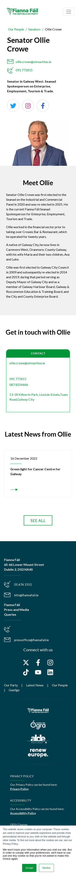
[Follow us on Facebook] (38, 662)
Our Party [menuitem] (11, 685)
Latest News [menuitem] (35, 685)
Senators (34, 29)
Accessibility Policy (23, 813)
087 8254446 (18, 385)
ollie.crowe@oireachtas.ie (33, 62)
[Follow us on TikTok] (26, 672)
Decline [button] (46, 868)
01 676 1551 (23, 584)
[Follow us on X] (26, 662)
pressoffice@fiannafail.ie (31, 640)
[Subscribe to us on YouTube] (38, 672)
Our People (16, 29)
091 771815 (24, 70)
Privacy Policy (19, 789)
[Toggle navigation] (68, 12)
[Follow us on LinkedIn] (50, 672)
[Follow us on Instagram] (50, 662)
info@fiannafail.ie (26, 595)
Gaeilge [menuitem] (14, 690)
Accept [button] (29, 868)
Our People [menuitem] (60, 685)
